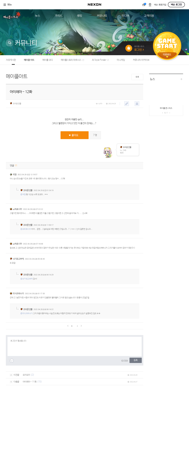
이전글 (14, 375)
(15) (39, 381)
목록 (137, 77)
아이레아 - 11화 (30, 381)
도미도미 (26, 375)
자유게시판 (11, 60)
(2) (32, 374)
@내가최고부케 (26, 279)
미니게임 (121, 60)
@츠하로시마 (25, 229)
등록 (136, 360)
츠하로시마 (17, 209)
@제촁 (23, 194)
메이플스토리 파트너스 (72, 60)
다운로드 (167, 55)
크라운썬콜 (15, 103)
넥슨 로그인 (176, 4)
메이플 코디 (47, 60)
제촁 (14, 174)
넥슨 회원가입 (160, 5)
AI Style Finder (100, 60)
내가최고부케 (18, 259)
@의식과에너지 (26, 313)
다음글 (14, 381)
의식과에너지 (18, 293)
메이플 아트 (29, 60)
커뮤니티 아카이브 (141, 60)
